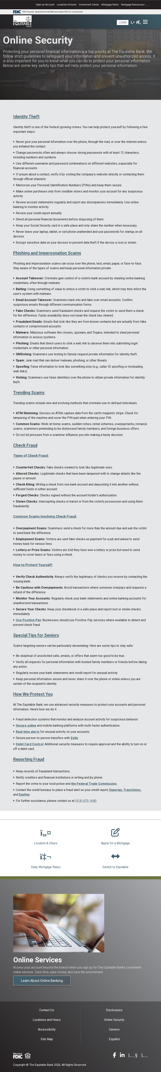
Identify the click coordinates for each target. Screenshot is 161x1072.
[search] (138, 22)
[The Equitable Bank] (22, 21)
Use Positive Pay (28, 620)
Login (122, 22)
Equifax (24, 794)
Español (114, 1039)
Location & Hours (45, 843)
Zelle (74, 738)
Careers (114, 1029)
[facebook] (114, 1056)
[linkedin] (122, 1056)
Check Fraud (25, 445)
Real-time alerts (28, 732)
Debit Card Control (29, 744)
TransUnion (131, 790)
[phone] (132, 22)
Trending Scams (29, 392)
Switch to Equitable (115, 867)
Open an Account (45, 4)
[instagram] (144, 1056)
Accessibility (47, 1029)
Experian (115, 790)
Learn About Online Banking (42, 980)
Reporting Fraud (28, 759)
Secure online (26, 725)
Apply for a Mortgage (115, 843)
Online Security (114, 1020)
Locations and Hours (47, 1020)
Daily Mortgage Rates (45, 867)
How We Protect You (33, 694)
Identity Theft (26, 116)
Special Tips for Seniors (36, 635)
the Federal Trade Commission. (94, 784)
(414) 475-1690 (85, 801)
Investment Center (89, 4)
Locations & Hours (67, 4)
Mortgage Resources (134, 4)
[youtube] (133, 1056)
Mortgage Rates (110, 4)
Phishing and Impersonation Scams (47, 253)
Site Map (47, 1039)
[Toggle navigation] (145, 22)
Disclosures (114, 1010)
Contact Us (46, 1010)
